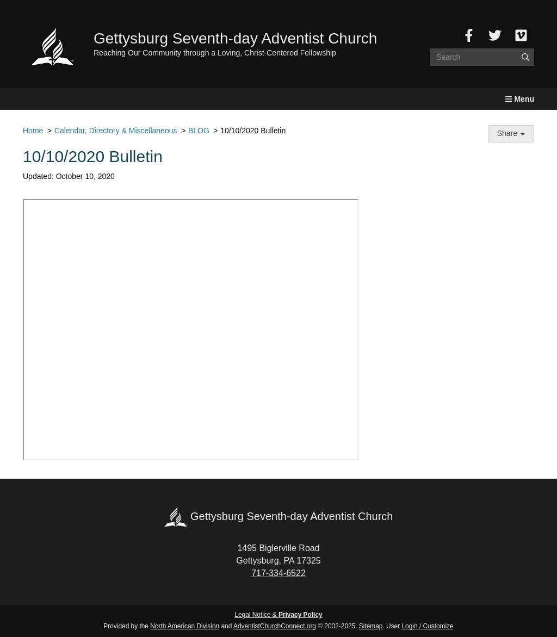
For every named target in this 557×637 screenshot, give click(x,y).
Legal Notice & (278, 615)
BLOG (198, 130)
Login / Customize (428, 626)
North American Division (184, 626)
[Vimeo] (521, 35)
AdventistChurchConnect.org (274, 626)
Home (33, 130)
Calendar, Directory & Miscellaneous (115, 130)
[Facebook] (469, 35)
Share (511, 133)
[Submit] (525, 57)
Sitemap (371, 626)
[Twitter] (495, 35)
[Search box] (482, 57)
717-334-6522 (278, 573)
